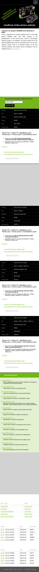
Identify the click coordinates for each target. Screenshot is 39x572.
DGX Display (4, 514)
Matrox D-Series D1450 (7, 516)
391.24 (2, 537)
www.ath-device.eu (8, 412)
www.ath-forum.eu (8, 443)
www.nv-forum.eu (15, 49)
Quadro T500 (4, 506)
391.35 (2, 532)
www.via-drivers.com (8, 428)
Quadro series (28, 506)
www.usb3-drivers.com (9, 423)
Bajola (34, 569)
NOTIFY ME (10, 105)
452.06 (2, 560)
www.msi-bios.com (8, 417)
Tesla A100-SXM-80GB (7, 511)
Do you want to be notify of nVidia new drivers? (19, 98)
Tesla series (27, 509)
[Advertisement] (19, 74)
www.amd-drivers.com (9, 391)
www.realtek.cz (7, 407)
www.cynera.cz (7, 380)
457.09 (2, 558)
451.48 (2, 563)
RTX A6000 (4, 509)
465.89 (2, 553)
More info (4, 146)
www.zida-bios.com (8, 433)
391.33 (2, 535)
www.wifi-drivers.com (9, 401)
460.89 (2, 555)
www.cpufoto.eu (7, 448)
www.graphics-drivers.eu (9, 396)
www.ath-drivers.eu (8, 386)
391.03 (2, 540)
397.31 (2, 529)
